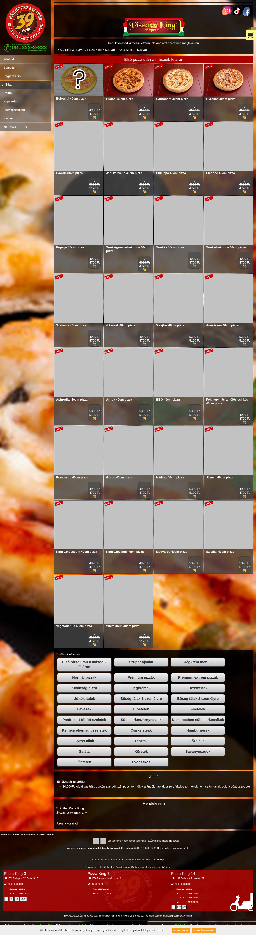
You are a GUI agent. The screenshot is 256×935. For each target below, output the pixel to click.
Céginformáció (123, 867)
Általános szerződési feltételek (99, 867)
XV (184, 907)
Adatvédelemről (203, 930)
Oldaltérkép (158, 859)
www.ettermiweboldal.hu (138, 859)
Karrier (8, 118)
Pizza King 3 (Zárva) (70, 49)
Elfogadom (181, 930)
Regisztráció (12, 76)
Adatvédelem (164, 867)
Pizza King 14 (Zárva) (132, 49)
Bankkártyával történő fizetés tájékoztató (127, 841)
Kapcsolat (10, 101)
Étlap (8, 84)
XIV (178, 907)
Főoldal (9, 59)
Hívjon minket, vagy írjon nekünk (172, 848)
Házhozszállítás (14, 109)
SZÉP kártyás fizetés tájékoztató (163, 841)
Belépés (9, 67)
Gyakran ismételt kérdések (144, 867)
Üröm (23, 899)
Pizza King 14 (183, 873)
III (11, 899)
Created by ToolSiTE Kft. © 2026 (107, 859)
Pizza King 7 (98, 873)
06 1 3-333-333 (137, 916)
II (6, 899)
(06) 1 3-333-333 (16, 884)
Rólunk (8, 93)
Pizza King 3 (15, 873)
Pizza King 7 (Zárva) (101, 49)
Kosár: (11, 126)
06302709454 (98, 884)
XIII (16, 899)
